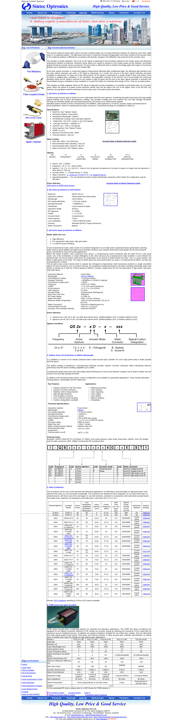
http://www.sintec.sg (58, 717)
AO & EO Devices (29, 673)
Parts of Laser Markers (31, 694)
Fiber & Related (28, 670)
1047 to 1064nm (87, 276)
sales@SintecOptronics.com (96, 715)
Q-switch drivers (74, 693)
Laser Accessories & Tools (32, 679)
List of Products (32, 661)
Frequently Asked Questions (96, 695)
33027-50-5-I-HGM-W (68, 537)
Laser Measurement (30, 689)
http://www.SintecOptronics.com (79, 717)
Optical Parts (27, 676)
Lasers (24, 664)
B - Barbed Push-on (98, 175)
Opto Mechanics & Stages (32, 686)
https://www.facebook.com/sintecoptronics (110, 717)
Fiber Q (87, 693)
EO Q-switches (60, 601)
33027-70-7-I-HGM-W (68, 574)
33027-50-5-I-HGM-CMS (68, 546)
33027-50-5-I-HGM (68, 541)
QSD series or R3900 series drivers (60, 185)
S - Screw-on (72, 175)
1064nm (80, 410)
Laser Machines (28, 682)
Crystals (25, 692)
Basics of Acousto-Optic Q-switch (62, 695)
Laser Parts (26, 668)
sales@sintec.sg (77, 715)
